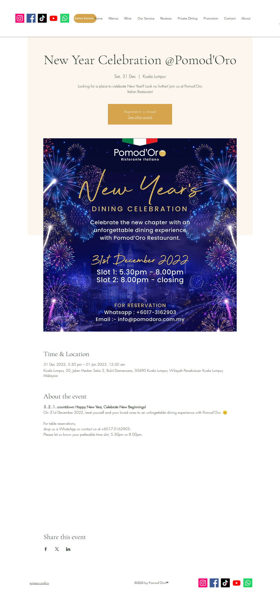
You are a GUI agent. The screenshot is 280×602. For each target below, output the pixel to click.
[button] (39, 583)
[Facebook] (31, 18)
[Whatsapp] (64, 18)
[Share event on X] (57, 549)
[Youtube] (53, 18)
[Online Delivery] (85, 18)
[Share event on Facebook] (46, 549)
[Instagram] (19, 18)
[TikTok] (42, 18)
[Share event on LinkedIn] (68, 549)
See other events (140, 117)
